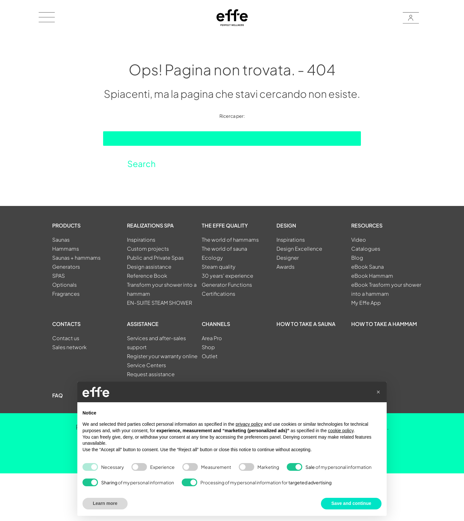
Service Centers (146, 365)
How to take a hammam (384, 324)
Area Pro (212, 338)
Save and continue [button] (351, 503)
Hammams (65, 248)
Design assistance (149, 266)
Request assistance (151, 374)
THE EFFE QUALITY (225, 225)
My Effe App (366, 302)
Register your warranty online (162, 356)
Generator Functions (227, 284)
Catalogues (365, 248)
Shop (208, 347)
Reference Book (147, 275)
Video (358, 239)
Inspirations (141, 239)
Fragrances (66, 293)
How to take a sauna (305, 324)
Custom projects (148, 248)
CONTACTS (66, 324)
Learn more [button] (105, 503)
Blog (357, 257)
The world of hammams (230, 239)
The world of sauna (224, 248)
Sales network (69, 347)
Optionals (64, 284)
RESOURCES (366, 225)
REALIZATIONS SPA (150, 225)
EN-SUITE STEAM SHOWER (159, 302)
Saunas (61, 239)
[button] (378, 392)
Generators (66, 266)
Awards (285, 266)
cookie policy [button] (340, 430)
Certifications (218, 293)
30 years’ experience (227, 275)
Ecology (212, 257)
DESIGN (286, 225)
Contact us (65, 338)
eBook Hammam (372, 275)
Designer (287, 257)
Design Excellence (299, 248)
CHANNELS (216, 324)
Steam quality (219, 266)
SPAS (58, 275)
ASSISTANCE (143, 324)
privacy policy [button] (249, 424)
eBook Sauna (367, 266)
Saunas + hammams (76, 257)
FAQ (57, 395)
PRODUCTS (66, 225)
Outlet (210, 356)
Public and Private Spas (155, 257)
